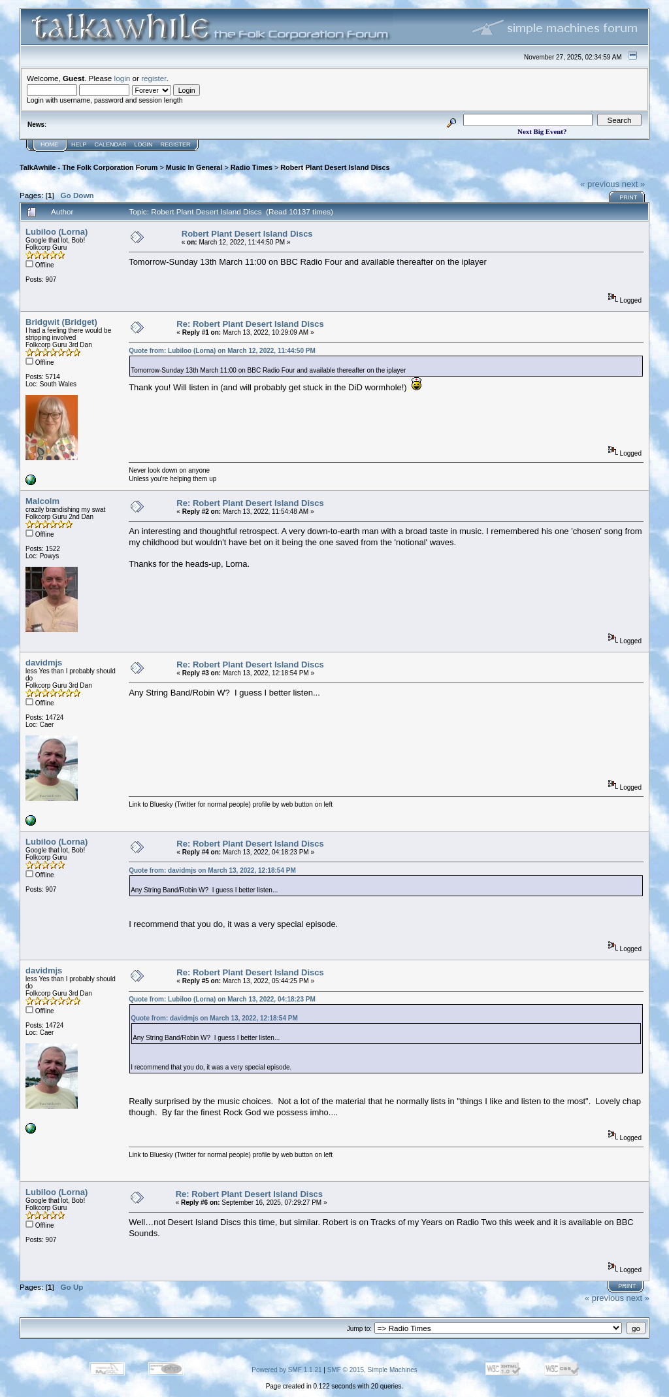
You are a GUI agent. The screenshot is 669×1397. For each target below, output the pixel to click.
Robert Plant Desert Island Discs (334, 167)
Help (79, 144)
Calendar (111, 144)
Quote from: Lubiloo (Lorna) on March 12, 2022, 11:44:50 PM (222, 350)
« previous (599, 184)
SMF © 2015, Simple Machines (372, 1369)
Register (176, 144)
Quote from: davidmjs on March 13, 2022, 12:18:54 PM (212, 870)
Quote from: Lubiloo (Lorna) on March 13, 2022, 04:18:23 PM (222, 999)
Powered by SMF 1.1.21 (286, 1369)
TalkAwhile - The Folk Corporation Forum (88, 167)
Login (144, 144)
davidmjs (43, 662)
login (122, 78)
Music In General (194, 167)
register (153, 78)
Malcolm (42, 501)
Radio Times (251, 167)
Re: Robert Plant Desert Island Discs (249, 324)
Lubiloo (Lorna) (56, 232)
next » (633, 184)
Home (49, 144)
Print (628, 197)
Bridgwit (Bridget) (61, 322)
